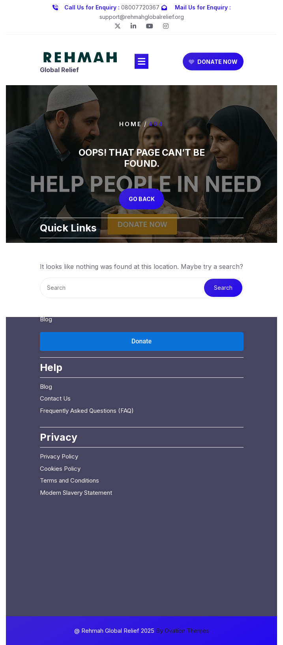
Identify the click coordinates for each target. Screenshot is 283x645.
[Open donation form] (142, 297)
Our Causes (55, 227)
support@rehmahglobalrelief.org (141, 16)
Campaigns (55, 239)
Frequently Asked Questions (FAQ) (87, 366)
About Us (52, 215)
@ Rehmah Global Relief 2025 (141, 630)
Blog (46, 275)
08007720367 (140, 6)
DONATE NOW (213, 62)
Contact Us (55, 263)
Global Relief (59, 71)
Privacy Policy (59, 412)
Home (130, 124)
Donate (50, 251)
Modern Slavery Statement (76, 448)
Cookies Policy (60, 424)
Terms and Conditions (69, 436)
